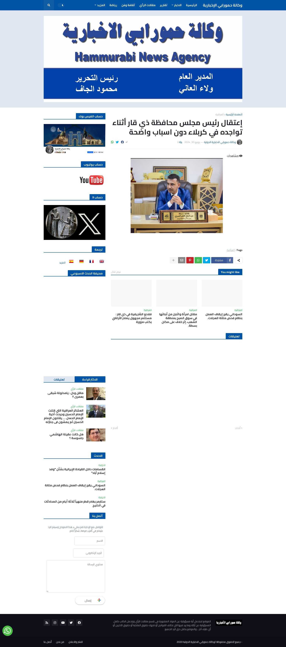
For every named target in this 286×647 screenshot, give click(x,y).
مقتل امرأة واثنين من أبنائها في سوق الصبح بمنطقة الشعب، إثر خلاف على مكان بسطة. (178, 320)
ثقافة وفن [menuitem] (128, 5)
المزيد (62, 262)
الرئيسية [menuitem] (191, 5)
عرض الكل (116, 272)
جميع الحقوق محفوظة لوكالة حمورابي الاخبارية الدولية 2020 (209, 641)
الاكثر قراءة (90, 379)
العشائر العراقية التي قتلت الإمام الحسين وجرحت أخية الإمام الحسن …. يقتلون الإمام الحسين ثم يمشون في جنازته (63, 416)
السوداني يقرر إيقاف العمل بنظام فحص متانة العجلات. (223, 316)
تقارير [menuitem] (163, 5)
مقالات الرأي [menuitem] (147, 5)
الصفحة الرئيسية (234, 114)
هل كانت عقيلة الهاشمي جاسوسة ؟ (66, 436)
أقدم (115, 428)
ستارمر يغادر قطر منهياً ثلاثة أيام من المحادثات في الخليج (74, 503)
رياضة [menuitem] (113, 5)
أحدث (237, 428)
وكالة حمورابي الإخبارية (222, 5)
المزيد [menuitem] (101, 5)
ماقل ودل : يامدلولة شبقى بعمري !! (65, 395)
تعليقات (59, 379)
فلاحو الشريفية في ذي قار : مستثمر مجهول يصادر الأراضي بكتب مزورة (132, 318)
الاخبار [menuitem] (178, 5)
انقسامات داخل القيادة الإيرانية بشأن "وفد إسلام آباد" (77, 471)
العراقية (219, 114)
